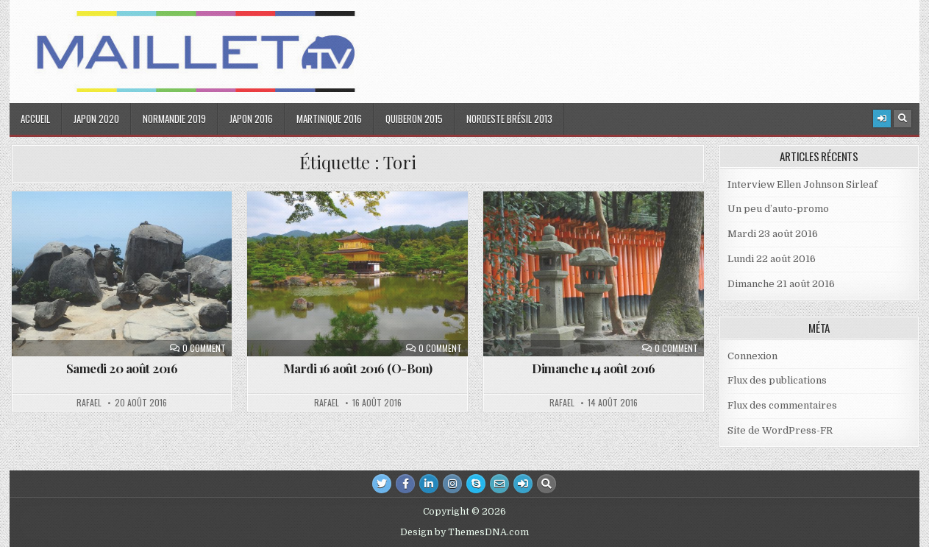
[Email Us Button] (499, 483)
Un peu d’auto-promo (778, 208)
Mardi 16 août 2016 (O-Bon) (358, 368)
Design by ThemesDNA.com (464, 532)
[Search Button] (902, 118)
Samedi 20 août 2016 (122, 368)
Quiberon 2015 (414, 118)
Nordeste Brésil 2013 (509, 118)
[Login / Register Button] (882, 118)
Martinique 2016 (329, 118)
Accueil (35, 118)
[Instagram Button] (452, 483)
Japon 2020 (96, 118)
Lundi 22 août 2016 (771, 258)
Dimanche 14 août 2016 (593, 368)
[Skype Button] (475, 483)
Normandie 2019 (174, 118)
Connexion (752, 355)
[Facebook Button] (405, 483)
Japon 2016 (251, 118)
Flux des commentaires (782, 405)
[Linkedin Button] (428, 483)
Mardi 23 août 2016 (772, 233)
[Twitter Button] (381, 483)
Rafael (89, 402)
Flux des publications (777, 380)
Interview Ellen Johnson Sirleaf (802, 184)
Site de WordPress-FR (780, 430)
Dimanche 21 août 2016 (781, 283)
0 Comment (204, 348)
